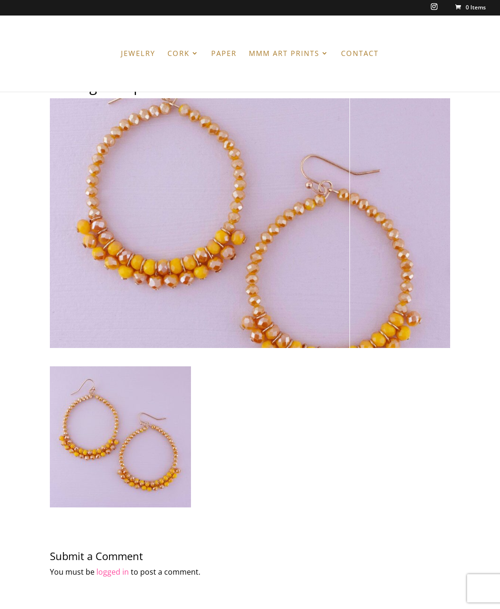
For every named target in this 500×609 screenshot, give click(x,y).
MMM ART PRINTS (284, 54)
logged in (112, 572)
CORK (178, 54)
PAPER (224, 54)
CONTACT (360, 54)
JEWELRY (138, 54)
